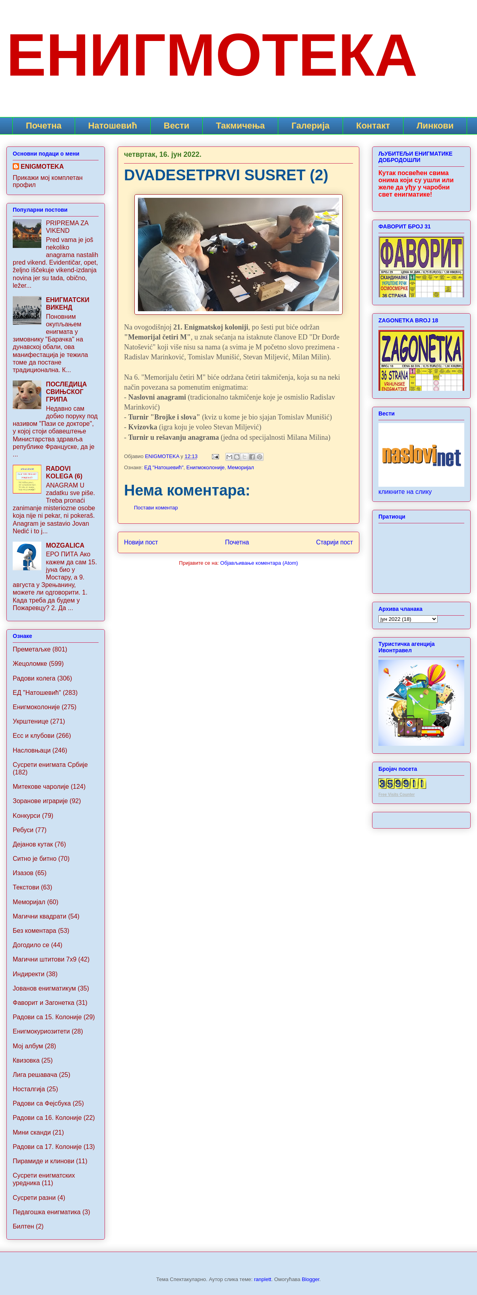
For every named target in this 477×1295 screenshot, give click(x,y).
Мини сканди (32, 1132)
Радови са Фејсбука (42, 1103)
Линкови (435, 126)
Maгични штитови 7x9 (44, 959)
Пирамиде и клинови (43, 1161)
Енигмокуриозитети (41, 1031)
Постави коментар (156, 508)
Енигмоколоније (205, 467)
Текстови (26, 887)
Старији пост (334, 542)
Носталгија (29, 1089)
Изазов (23, 873)
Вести (176, 126)
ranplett (262, 1279)
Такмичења (240, 126)
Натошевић (112, 126)
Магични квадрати (39, 916)
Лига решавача (35, 1074)
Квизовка (26, 1060)
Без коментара (34, 930)
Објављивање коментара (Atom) (259, 563)
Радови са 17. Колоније (47, 1146)
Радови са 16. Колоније (47, 1117)
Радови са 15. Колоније (47, 1017)
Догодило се (31, 945)
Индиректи (29, 974)
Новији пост (141, 542)
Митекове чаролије (41, 786)
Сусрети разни (34, 1197)
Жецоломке (30, 663)
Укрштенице (30, 721)
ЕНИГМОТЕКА (211, 54)
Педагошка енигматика (47, 1212)
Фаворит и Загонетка (43, 1002)
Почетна (44, 126)
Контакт (373, 126)
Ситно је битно (34, 858)
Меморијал (240, 467)
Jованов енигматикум (44, 988)
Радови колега (34, 678)
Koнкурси (26, 815)
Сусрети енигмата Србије (50, 764)
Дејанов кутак (33, 844)
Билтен (23, 1226)
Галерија (310, 126)
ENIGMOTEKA (42, 166)
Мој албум (28, 1046)
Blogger (310, 1279)
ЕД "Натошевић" (164, 467)
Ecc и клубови (33, 735)
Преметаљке (31, 649)
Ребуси (23, 830)
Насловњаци (31, 750)
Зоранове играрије (40, 801)
